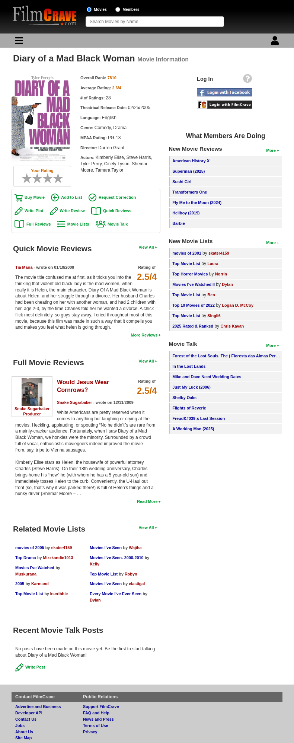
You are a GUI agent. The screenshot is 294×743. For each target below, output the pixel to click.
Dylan (95, 600)
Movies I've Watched (34, 567)
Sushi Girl (181, 181)
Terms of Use (95, 725)
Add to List (71, 197)
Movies (100, 9)
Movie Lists (78, 224)
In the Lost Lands (188, 366)
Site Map (23, 738)
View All (146, 247)
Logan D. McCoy (237, 305)
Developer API (28, 713)
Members (131, 9)
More (271, 150)
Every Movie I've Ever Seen (115, 593)
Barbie (178, 223)
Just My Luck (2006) (191, 387)
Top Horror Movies (190, 274)
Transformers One (189, 192)
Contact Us (25, 719)
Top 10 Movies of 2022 (193, 305)
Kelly (94, 564)
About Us (24, 732)
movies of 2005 (29, 547)
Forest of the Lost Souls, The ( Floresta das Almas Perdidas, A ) (232, 356)
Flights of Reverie (189, 408)
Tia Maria (24, 267)
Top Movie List (29, 593)
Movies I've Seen (106, 547)
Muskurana (25, 574)
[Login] (275, 42)
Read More (147, 501)
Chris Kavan (232, 326)
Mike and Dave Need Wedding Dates (206, 376)
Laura (212, 263)
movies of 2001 (186, 253)
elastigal (137, 583)
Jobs (20, 725)
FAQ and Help (96, 713)
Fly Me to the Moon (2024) (196, 202)
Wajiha (135, 547)
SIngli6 (213, 315)
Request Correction (117, 197)
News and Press (98, 719)
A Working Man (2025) (193, 429)
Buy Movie (35, 197)
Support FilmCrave (101, 706)
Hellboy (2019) (185, 213)
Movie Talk (118, 224)
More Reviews (144, 335)
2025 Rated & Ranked (192, 326)
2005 (19, 583)
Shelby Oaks (184, 397)
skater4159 (61, 547)
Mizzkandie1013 (58, 557)
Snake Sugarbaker (32, 408)
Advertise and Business (38, 706)
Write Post (35, 667)
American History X (191, 161)
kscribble (59, 593)
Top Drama (25, 557)
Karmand (40, 583)
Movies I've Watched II (193, 284)
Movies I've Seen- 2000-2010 (116, 557)
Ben (211, 295)
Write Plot (34, 210)
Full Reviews (38, 224)
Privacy (90, 732)
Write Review (72, 210)
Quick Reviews (117, 210)
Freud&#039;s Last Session (198, 418)
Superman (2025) (188, 171)
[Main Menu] (18, 42)
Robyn (131, 574)
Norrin (221, 274)
